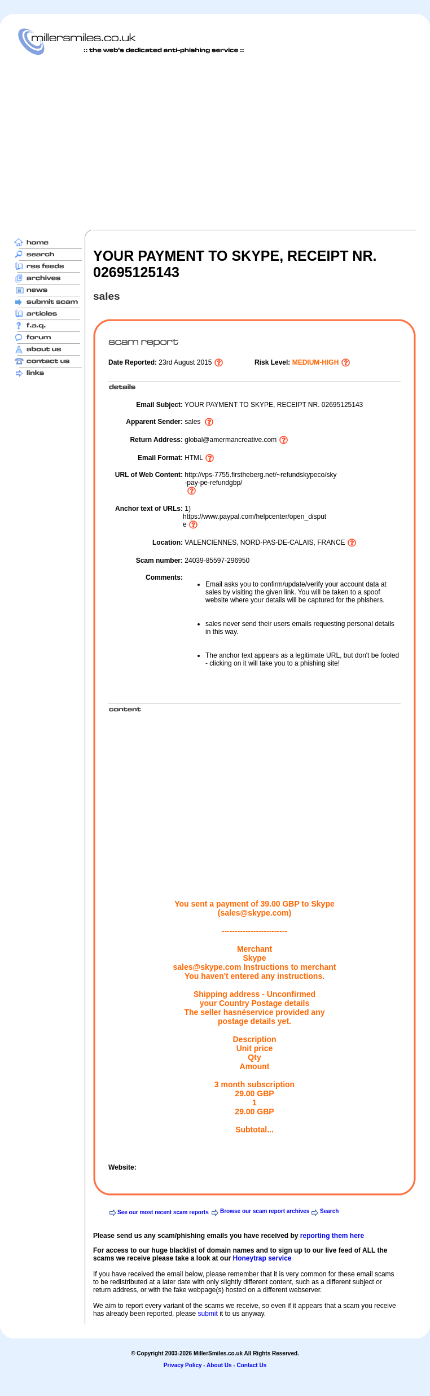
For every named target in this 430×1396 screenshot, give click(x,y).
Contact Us (251, 1365)
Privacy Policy (183, 1365)
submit (207, 1314)
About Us (219, 1365)
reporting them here (332, 1236)
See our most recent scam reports (163, 1212)
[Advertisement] (200, 142)
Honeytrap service (261, 1258)
